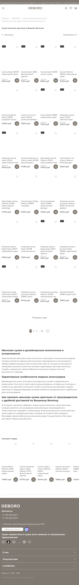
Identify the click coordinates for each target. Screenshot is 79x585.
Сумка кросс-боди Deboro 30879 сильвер (29, 203)
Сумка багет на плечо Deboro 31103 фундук (67, 160)
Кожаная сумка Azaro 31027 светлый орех (67, 117)
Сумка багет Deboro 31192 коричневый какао (8, 470)
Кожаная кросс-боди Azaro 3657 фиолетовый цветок (47, 250)
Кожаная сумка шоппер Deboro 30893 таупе (28, 294)
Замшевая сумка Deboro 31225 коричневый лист (48, 160)
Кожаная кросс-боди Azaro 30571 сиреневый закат (10, 249)
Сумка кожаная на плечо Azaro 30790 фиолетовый (29, 160)
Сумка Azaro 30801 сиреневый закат (49, 116)
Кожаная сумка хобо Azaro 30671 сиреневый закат (10, 294)
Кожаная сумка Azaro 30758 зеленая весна (28, 249)
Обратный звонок (12, 529)
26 (42, 331)
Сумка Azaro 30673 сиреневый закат (10, 73)
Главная (5, 18)
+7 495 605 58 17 (10, 515)
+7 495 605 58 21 (10, 518)
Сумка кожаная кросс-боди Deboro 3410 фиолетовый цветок (27, 471)
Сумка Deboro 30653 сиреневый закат (68, 74)
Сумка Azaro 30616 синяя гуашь (48, 73)
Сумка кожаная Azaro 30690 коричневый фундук (47, 204)
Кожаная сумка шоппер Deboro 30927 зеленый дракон (67, 204)
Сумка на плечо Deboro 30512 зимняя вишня (62, 469)
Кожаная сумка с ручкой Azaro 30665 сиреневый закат (68, 250)
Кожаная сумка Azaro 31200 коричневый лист (10, 160)
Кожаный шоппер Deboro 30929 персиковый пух (49, 294)
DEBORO (16, 18)
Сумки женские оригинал (35, 18)
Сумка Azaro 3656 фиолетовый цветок (29, 74)
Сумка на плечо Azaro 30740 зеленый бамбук (29, 117)
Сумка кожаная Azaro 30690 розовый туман (9, 117)
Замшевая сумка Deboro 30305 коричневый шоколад (10, 204)
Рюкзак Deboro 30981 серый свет (68, 293)
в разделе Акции (64, 3)
